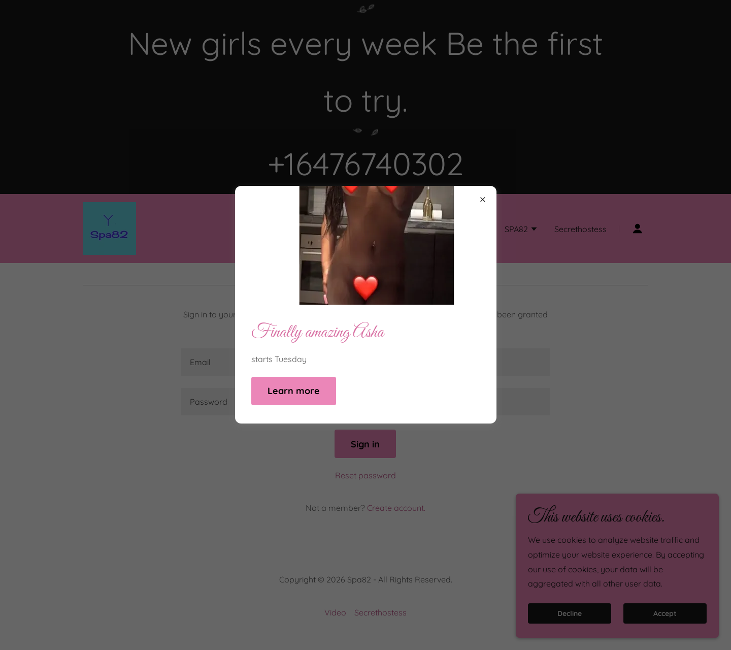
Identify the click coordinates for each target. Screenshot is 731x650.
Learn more (294, 391)
